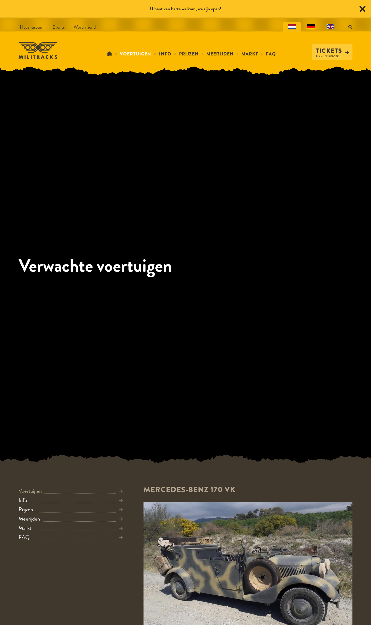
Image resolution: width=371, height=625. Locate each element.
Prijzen (189, 54)
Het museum (32, 26)
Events (59, 26)
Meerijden (220, 54)
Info (165, 54)
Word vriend (85, 26)
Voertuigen (135, 54)
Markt (249, 54)
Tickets (332, 50)
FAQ (271, 54)
